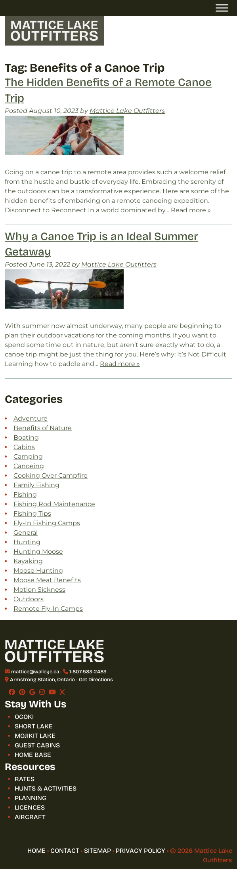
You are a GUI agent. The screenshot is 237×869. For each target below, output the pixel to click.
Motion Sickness (39, 589)
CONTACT (64, 850)
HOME (36, 850)
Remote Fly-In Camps (48, 608)
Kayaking (28, 561)
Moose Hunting (38, 570)
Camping (28, 456)
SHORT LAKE (34, 726)
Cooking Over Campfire (50, 475)
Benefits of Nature (42, 428)
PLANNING (30, 798)
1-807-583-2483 (88, 672)
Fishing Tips (32, 513)
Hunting (26, 542)
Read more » (191, 210)
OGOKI (24, 716)
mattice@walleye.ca (35, 672)
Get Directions (96, 680)
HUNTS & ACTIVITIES (45, 788)
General (25, 532)
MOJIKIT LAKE (35, 735)
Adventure (30, 418)
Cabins (24, 447)
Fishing (25, 494)
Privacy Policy (140, 850)
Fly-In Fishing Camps (46, 523)
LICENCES (30, 807)
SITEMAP (97, 850)
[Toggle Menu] (222, 7)
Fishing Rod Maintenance (54, 504)
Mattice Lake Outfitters (127, 110)
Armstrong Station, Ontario (42, 680)
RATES (24, 779)
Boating (26, 437)
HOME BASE (33, 754)
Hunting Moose (38, 551)
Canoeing (28, 466)
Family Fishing (36, 485)
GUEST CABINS (37, 745)
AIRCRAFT (30, 817)
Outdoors (28, 599)
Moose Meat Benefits (47, 580)
